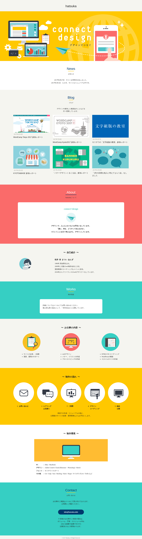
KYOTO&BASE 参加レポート (25, 173)
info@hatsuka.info (71, 512)
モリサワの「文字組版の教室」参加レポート (110, 142)
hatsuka (71, 6)
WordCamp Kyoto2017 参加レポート (67, 142)
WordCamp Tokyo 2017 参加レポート (28, 137)
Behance (68, 308)
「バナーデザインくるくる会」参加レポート (70, 173)
